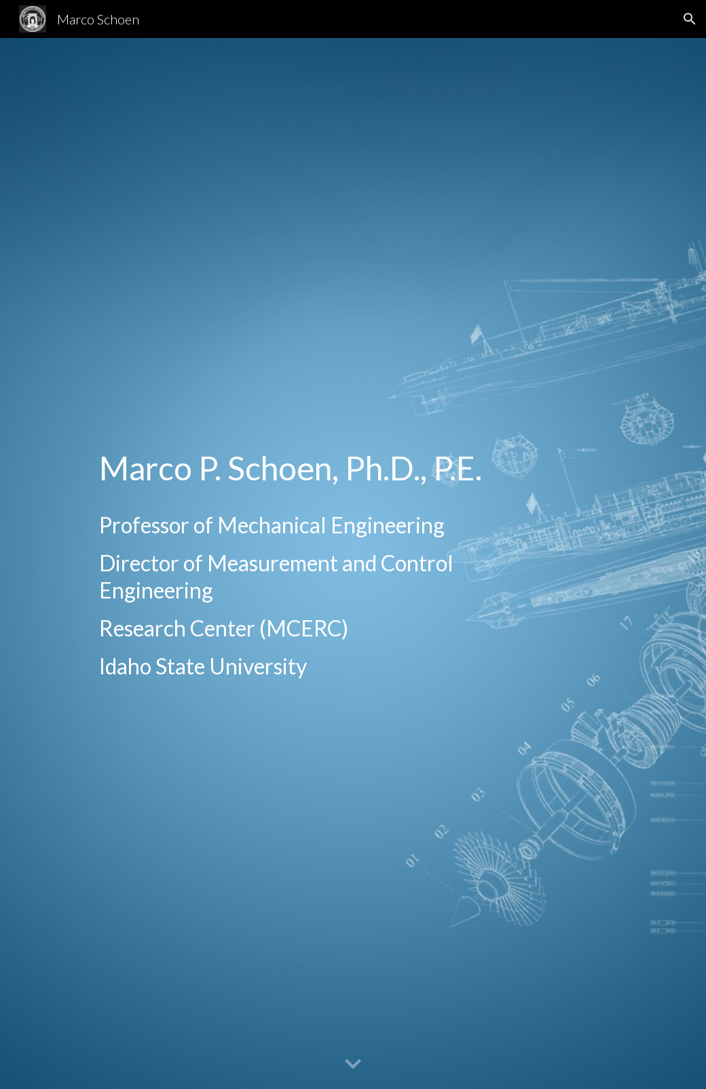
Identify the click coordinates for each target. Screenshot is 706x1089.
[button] (689, 19)
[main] (326, 563)
